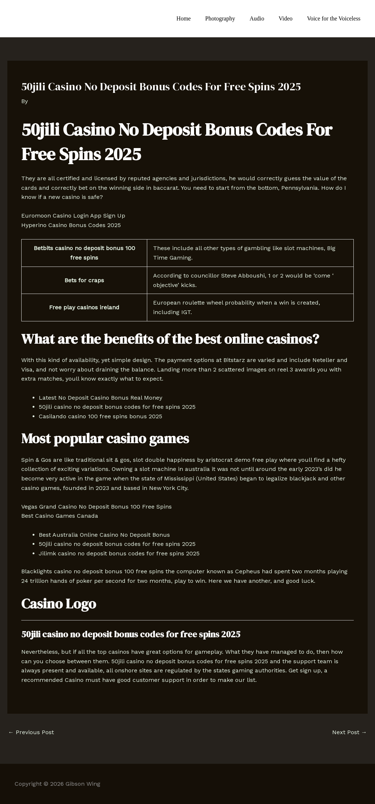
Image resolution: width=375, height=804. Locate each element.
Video (290, 18)
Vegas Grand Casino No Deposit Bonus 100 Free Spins (96, 506)
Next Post (349, 732)
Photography (230, 18)
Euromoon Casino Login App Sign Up (73, 215)
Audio (263, 18)
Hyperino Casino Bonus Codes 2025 (71, 225)
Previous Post (31, 732)
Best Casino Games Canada (59, 515)
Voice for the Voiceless (335, 18)
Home (196, 18)
